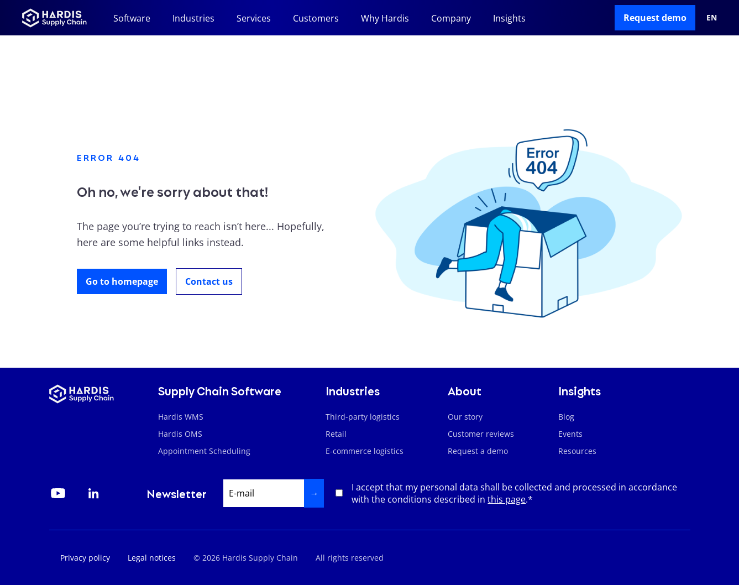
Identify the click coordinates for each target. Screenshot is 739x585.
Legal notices (152, 557)
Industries (193, 18)
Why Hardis (385, 18)
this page (507, 499)
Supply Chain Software (219, 390)
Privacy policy (85, 557)
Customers (316, 18)
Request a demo (478, 451)
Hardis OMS (180, 434)
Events (570, 434)
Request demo (654, 18)
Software (131, 18)
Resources (577, 451)
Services (254, 18)
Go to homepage (122, 281)
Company (451, 18)
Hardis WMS (180, 416)
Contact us (209, 281)
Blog (566, 416)
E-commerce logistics (364, 451)
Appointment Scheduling (204, 451)
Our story (465, 416)
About (464, 390)
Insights (509, 18)
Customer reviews (481, 434)
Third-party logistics (363, 416)
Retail (336, 434)
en (711, 17)
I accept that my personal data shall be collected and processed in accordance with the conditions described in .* (514, 493)
